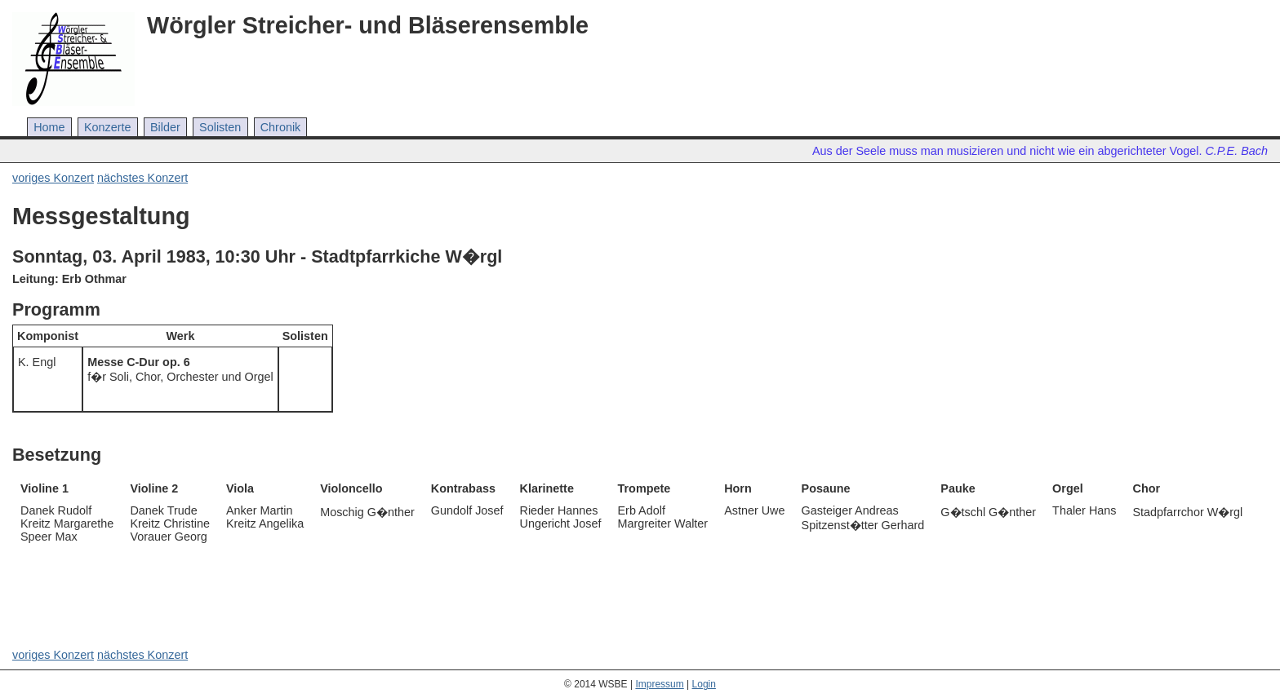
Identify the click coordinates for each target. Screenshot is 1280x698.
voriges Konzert (53, 177)
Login (704, 684)
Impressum (659, 684)
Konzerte (107, 127)
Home (48, 127)
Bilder (165, 127)
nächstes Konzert (142, 177)
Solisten (220, 127)
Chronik (280, 127)
